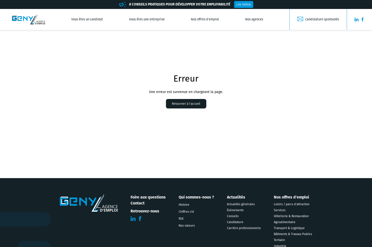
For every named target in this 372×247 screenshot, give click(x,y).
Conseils (233, 216)
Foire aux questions (148, 197)
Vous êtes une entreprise (147, 19)
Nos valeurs (187, 225)
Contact (138, 203)
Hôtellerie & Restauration (291, 216)
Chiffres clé (186, 211)
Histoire (184, 204)
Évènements (235, 210)
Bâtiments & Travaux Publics (293, 234)
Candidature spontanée (322, 19)
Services (280, 210)
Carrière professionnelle (244, 228)
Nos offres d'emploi (205, 19)
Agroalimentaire (285, 222)
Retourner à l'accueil (186, 103)
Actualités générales (241, 204)
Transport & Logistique (289, 228)
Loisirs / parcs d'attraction (291, 204)
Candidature (235, 222)
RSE (181, 218)
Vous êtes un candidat (87, 19)
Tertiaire (279, 240)
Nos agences (254, 19)
